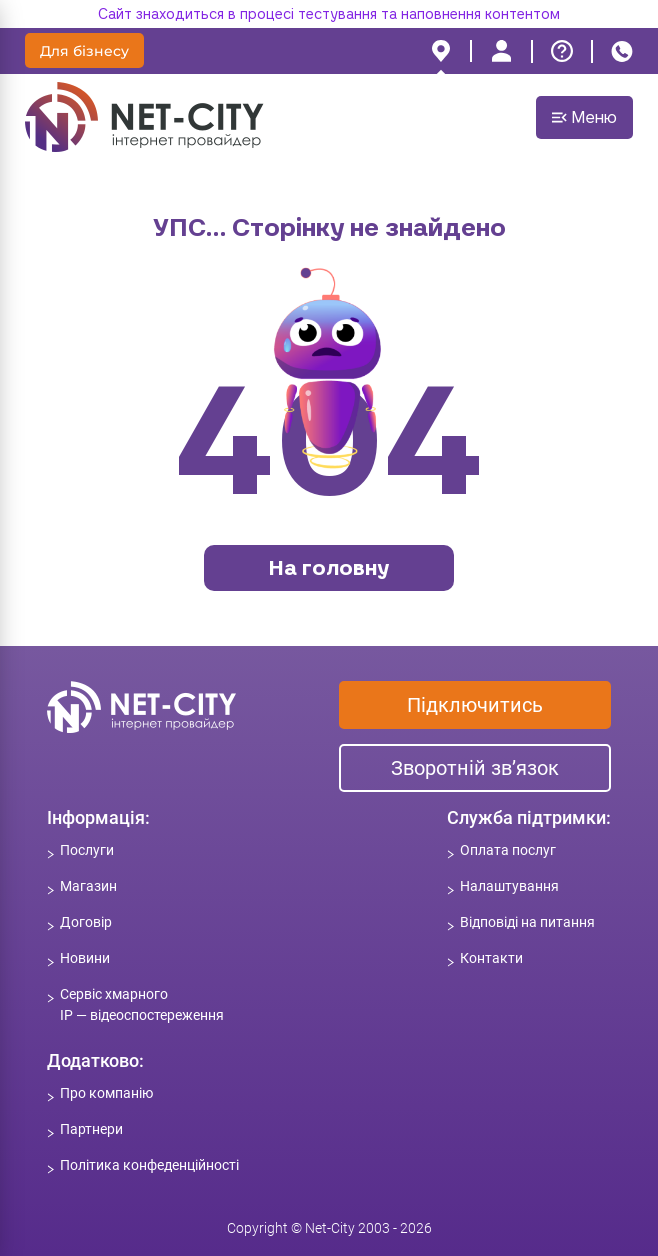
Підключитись (475, 705)
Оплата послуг (508, 850)
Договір (86, 922)
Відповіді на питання (527, 922)
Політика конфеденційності (149, 1165)
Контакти (491, 958)
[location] (441, 51)
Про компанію (106, 1093)
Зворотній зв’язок (475, 768)
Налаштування (509, 886)
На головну (329, 567)
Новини (85, 958)
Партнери (91, 1129)
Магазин (88, 886)
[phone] (622, 51)
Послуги (87, 850)
